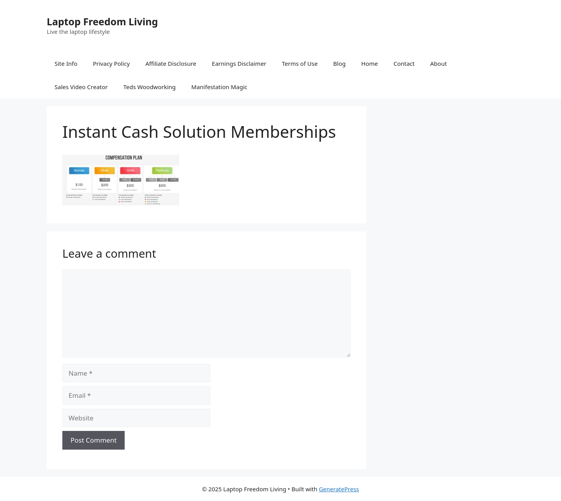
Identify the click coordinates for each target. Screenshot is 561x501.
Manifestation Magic (219, 87)
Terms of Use (300, 63)
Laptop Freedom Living (102, 21)
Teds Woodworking (149, 87)
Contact (404, 63)
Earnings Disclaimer (239, 63)
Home (369, 63)
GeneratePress (339, 489)
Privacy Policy (111, 63)
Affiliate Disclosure (170, 63)
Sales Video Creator (81, 87)
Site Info (66, 63)
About (438, 63)
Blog (339, 63)
